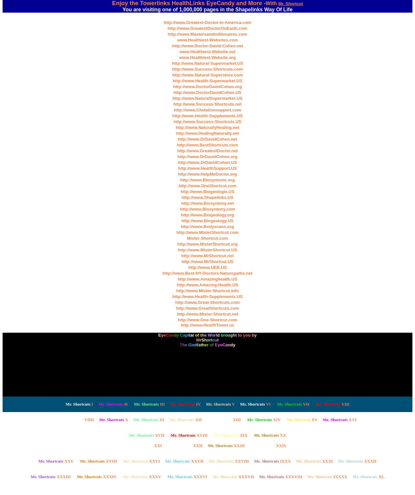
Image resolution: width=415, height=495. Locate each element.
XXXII (357, 461)
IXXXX (328, 476)
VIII (332, 404)
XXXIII (50, 476)
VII (293, 404)
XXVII (184, 461)
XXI (145, 445)
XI (149, 419)
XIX (231, 435)
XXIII (226, 445)
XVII (146, 435)
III (149, 404)
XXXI (314, 461)
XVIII (189, 435)
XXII (185, 445)
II (113, 404)
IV (185, 404)
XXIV (268, 445)
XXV (56, 461)
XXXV (142, 476)
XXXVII (233, 476)
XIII (224, 419)
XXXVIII (280, 476)
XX (270, 435)
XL (368, 476)
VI (255, 404)
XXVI (141, 461)
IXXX (272, 461)
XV (302, 419)
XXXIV (97, 476)
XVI (340, 419)
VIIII (76, 419)
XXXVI (188, 476)
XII (185, 419)
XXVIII (229, 461)
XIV (264, 419)
